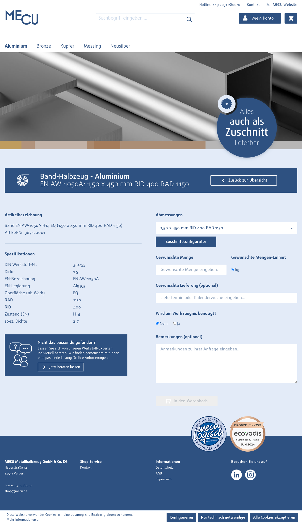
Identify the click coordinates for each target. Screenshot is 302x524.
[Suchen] (189, 18)
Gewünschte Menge (174, 257)
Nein (162, 323)
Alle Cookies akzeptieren (274, 517)
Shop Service (91, 462)
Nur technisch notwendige (223, 517)
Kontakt (253, 5)
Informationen (168, 462)
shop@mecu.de (16, 491)
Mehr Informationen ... (23, 519)
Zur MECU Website (281, 5)
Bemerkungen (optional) (179, 337)
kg (235, 270)
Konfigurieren (181, 517)
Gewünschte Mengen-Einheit (258, 257)
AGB (159, 473)
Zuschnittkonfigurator (186, 242)
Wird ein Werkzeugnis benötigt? (186, 314)
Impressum (164, 479)
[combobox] (140, 18)
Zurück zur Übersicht (243, 180)
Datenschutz (164, 467)
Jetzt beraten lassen (61, 367)
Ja (176, 323)
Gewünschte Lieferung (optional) (187, 285)
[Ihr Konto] (260, 18)
